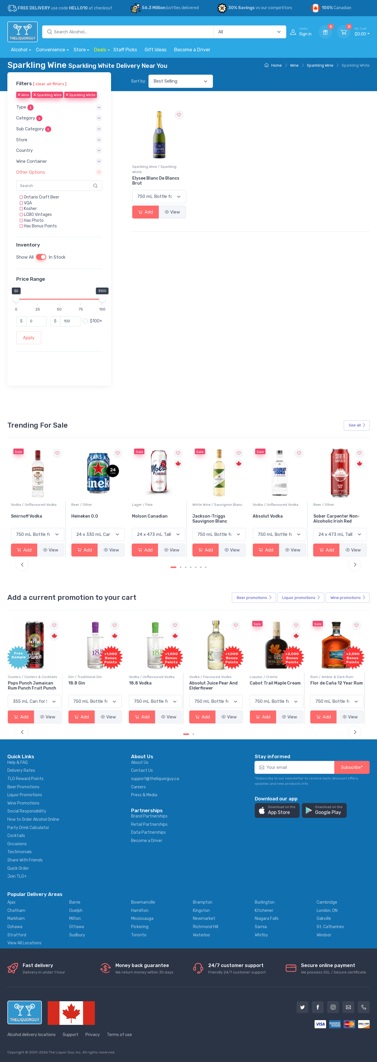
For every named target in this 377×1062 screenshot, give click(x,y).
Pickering (139, 926)
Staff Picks (125, 49)
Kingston (201, 910)
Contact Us (142, 770)
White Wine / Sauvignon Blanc (278, 505)
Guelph (75, 910)
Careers (138, 786)
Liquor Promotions (24, 794)
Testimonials (19, 851)
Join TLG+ (17, 876)
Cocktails (16, 835)
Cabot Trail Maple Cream (278, 683)
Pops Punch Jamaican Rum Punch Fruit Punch (35, 686)
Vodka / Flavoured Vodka (213, 677)
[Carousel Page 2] (180, 567)
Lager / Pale (202, 505)
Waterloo (201, 935)
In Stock (57, 257)
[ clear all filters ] (50, 83)
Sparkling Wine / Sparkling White (154, 169)
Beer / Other (142, 505)
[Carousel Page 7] (205, 567)
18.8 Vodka (143, 683)
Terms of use (119, 1034)
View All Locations (24, 943)
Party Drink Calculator (28, 827)
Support (70, 1034)
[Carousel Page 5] (195, 567)
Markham (16, 918)
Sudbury (77, 935)
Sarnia (261, 926)
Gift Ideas (155, 49)
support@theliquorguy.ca (155, 778)
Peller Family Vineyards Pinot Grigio (35, 519)
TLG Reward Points (25, 778)
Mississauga (142, 918)
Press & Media (144, 794)
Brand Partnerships (149, 816)
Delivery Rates (21, 770)
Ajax (11, 902)
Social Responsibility (26, 811)
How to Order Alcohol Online (33, 819)
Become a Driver (192, 49)
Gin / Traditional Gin (88, 677)
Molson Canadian (210, 516)
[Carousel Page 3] (185, 567)
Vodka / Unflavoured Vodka (94, 505)
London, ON (327, 910)
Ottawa (76, 926)
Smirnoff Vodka (86, 516)
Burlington (265, 902)
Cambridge (327, 902)
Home (273, 65)
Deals (100, 49)
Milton (75, 918)
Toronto (138, 935)
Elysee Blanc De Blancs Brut (155, 181)
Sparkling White (80, 95)
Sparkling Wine (320, 65)
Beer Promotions (23, 786)
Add (145, 212)
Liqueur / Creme (266, 677)
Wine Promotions (23, 803)
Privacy (92, 1034)
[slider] (16, 299)
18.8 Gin (79, 683)
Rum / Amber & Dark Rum (334, 677)
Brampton (202, 902)
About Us (139, 762)
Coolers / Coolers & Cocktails (35, 677)
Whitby (261, 935)
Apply (28, 337)
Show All (25, 257)
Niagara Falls (267, 918)
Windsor (324, 935)
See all (357, 425)
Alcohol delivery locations (31, 1034)
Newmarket (204, 918)
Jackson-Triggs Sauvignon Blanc (270, 519)
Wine (294, 65)
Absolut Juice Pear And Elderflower (216, 686)
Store (80, 49)
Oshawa (14, 926)
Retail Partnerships (149, 824)
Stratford (16, 935)
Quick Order (18, 868)
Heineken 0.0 (145, 516)
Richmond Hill (205, 926)
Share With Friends (25, 860)
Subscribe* (352, 767)
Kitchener (264, 910)
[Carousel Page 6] (200, 567)
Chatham (16, 910)
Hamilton (139, 910)
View (172, 212)
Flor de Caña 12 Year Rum (339, 683)
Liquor (301, 598)
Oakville (324, 918)
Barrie (74, 902)
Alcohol (19, 49)
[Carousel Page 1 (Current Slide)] (173, 567)
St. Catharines (330, 926)
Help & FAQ (17, 762)
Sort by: (138, 81)
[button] (59, 107)
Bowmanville (143, 902)
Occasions (17, 843)
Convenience (50, 49)
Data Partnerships (148, 832)
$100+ (96, 321)
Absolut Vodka (328, 516)
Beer (254, 598)
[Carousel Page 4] (190, 567)
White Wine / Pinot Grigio (31, 505)
